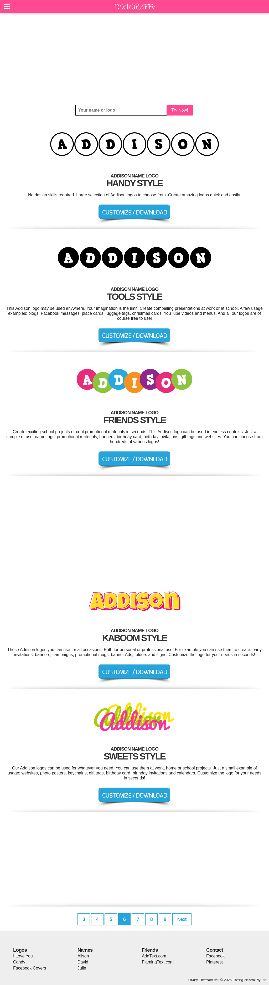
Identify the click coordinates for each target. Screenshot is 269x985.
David (82, 962)
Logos (20, 950)
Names (84, 950)
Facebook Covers (29, 968)
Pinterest (214, 962)
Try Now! (179, 110)
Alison (83, 956)
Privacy (193, 980)
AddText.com (154, 956)
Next (182, 919)
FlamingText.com (158, 962)
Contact (214, 950)
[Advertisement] (134, 59)
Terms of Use (209, 980)
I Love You (23, 956)
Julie (81, 968)
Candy (19, 962)
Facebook (215, 956)
